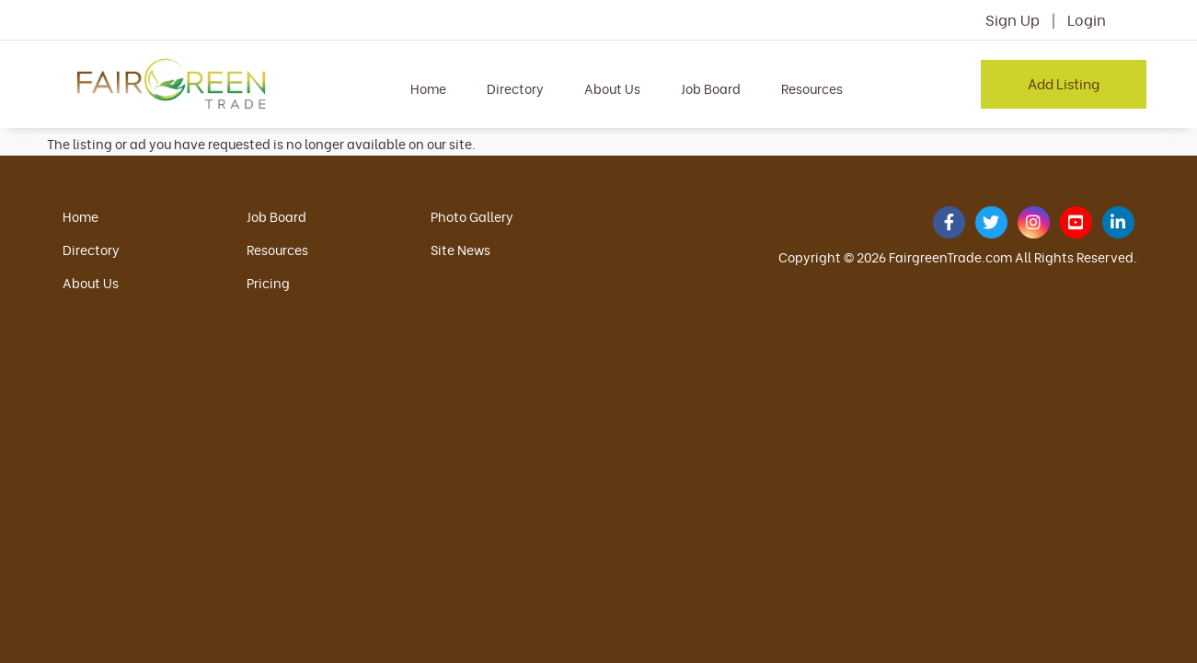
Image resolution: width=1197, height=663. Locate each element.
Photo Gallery (472, 216)
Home (428, 88)
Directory (515, 88)
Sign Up (1012, 19)
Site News (460, 249)
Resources (812, 88)
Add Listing (1063, 83)
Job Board (711, 88)
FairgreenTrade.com (950, 256)
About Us (612, 88)
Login (1086, 19)
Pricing (268, 282)
